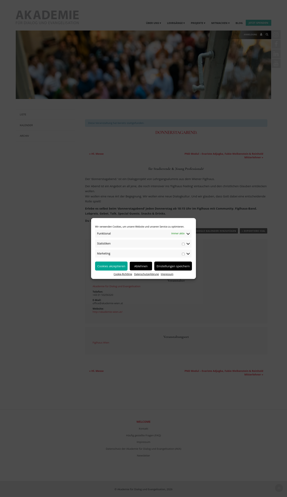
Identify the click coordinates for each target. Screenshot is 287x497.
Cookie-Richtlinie (123, 274)
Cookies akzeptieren (111, 266)
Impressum (167, 274)
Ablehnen (141, 266)
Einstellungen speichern (173, 266)
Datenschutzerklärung (146, 274)
